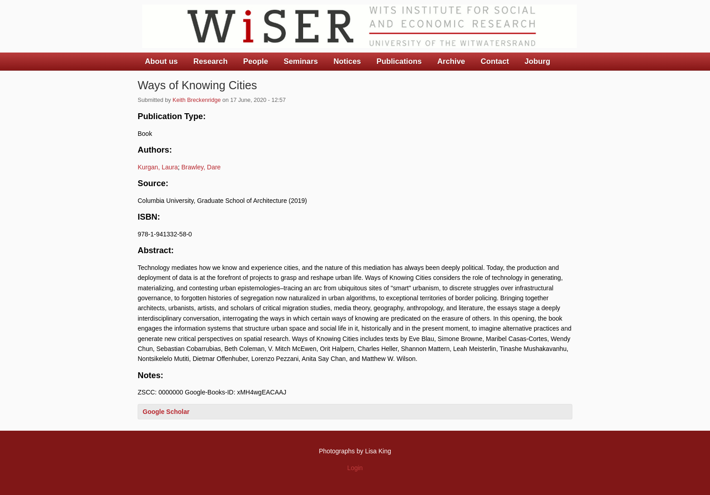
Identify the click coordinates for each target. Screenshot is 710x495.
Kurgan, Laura (158, 167)
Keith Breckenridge (197, 100)
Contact (495, 61)
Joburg (537, 61)
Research (210, 61)
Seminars (301, 61)
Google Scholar (166, 411)
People (255, 61)
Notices (347, 61)
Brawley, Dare (201, 167)
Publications (399, 61)
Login (355, 467)
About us (161, 61)
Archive (451, 61)
